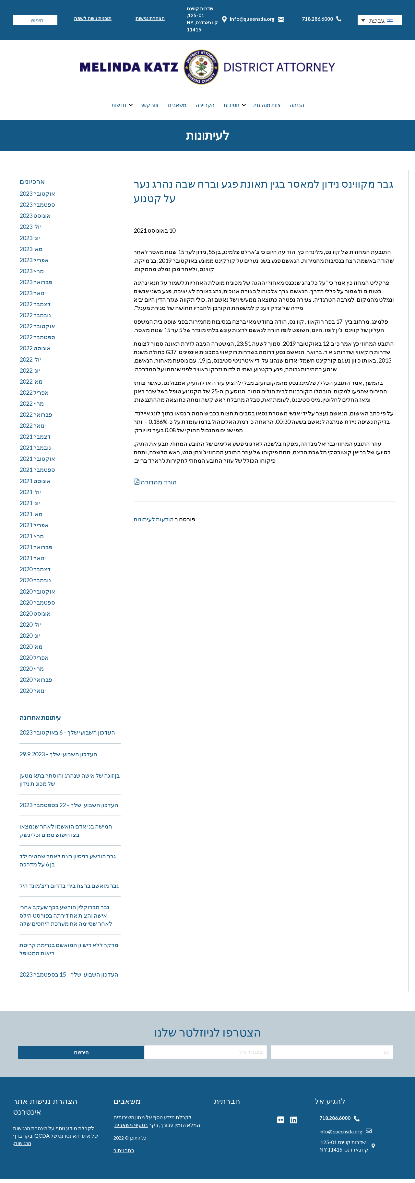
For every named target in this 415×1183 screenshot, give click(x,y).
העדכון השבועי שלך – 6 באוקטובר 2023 (67, 736)
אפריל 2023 (34, 263)
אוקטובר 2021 (37, 462)
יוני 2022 (29, 374)
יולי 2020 (30, 628)
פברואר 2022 (35, 418)
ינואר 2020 (32, 694)
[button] (380, 20)
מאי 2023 (30, 252)
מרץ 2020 (31, 672)
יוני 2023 (29, 241)
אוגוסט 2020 (35, 617)
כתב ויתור (123, 1154)
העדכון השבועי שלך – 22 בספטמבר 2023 (68, 809)
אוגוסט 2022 (35, 352)
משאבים (177, 107)
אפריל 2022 (34, 396)
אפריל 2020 (34, 661)
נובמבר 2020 (35, 584)
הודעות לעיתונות (154, 523)
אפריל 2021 (34, 528)
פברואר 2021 (35, 551)
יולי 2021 (30, 495)
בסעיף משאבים (131, 1129)
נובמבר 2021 (35, 451)
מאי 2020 (30, 650)
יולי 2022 (30, 363)
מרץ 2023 (31, 274)
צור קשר (149, 107)
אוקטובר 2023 (37, 197)
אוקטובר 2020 (37, 595)
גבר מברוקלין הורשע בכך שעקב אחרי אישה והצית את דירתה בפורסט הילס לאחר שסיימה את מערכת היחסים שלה (65, 919)
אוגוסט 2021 (35, 484)
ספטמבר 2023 (37, 208)
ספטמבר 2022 (37, 341)
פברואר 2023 (35, 285)
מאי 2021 (30, 517)
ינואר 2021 (32, 562)
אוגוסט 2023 (35, 219)
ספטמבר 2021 (37, 473)
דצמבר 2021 (35, 440)
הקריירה (205, 107)
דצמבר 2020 (35, 573)
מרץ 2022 (31, 407)
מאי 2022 (30, 385)
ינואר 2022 (32, 429)
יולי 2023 (30, 230)
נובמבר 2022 (35, 319)
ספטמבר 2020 (37, 606)
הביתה (297, 107)
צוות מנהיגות (267, 107)
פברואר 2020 (35, 683)
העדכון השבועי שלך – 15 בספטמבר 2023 (68, 978)
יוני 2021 (29, 506)
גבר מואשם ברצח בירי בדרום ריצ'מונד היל (69, 889)
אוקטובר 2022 (37, 330)
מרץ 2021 (31, 540)
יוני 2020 (29, 639)
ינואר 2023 (32, 296)
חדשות (119, 107)
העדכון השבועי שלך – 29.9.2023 (58, 757)
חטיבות (231, 107)
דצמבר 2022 (35, 308)
